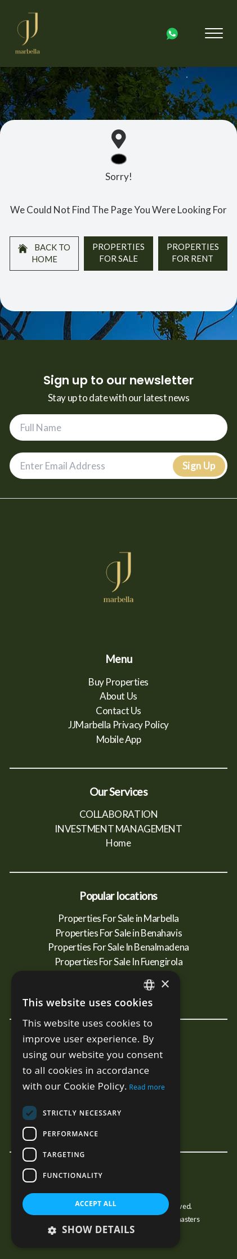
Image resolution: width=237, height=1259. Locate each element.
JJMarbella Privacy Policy (118, 725)
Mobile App (118, 739)
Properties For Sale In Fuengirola (119, 961)
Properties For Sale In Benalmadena (118, 947)
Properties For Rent (193, 252)
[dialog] (95, 1109)
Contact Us (118, 710)
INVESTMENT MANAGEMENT (118, 829)
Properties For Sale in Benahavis (118, 933)
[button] (96, 1229)
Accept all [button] (96, 1203)
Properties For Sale (118, 252)
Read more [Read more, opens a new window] (147, 1087)
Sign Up (199, 466)
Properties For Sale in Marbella (118, 918)
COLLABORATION (118, 814)
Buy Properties (118, 682)
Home (118, 843)
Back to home (44, 253)
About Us (118, 696)
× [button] (164, 984)
